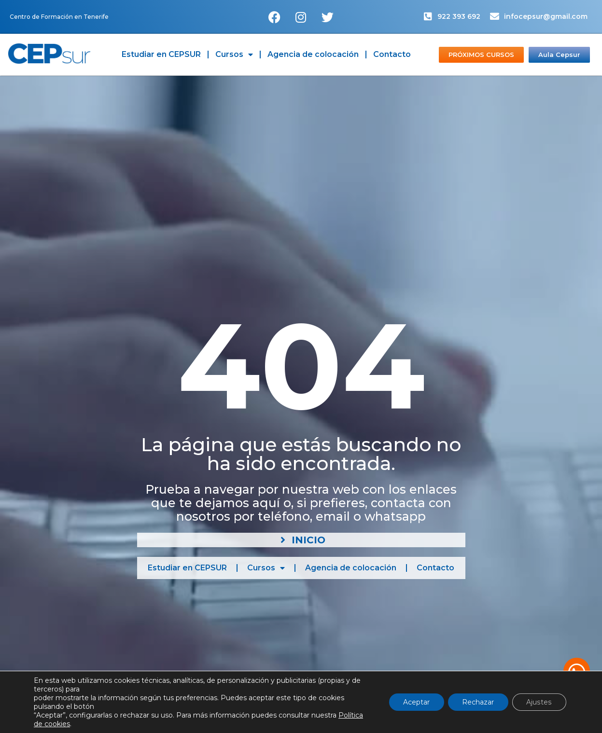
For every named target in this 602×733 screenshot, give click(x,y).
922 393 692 (458, 16)
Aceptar (416, 702)
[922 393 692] (428, 16)
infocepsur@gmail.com (546, 16)
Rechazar (478, 702)
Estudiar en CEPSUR (161, 54)
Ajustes (539, 702)
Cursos (234, 54)
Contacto (392, 54)
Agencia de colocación (313, 54)
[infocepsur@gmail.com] (494, 16)
